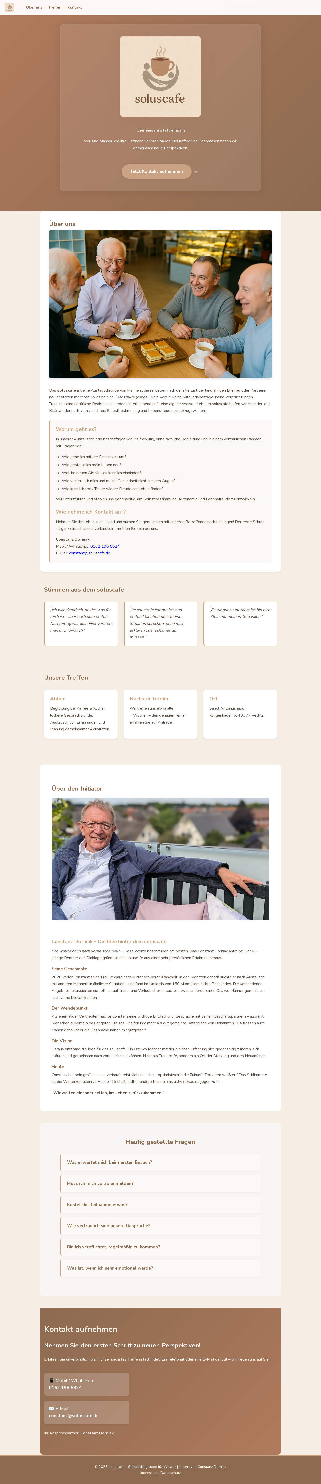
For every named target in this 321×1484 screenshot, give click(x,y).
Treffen (54, 7)
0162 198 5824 (105, 552)
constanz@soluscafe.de (89, 559)
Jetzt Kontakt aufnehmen (157, 181)
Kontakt (74, 7)
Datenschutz (170, 1472)
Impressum (148, 1472)
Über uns (34, 7)
